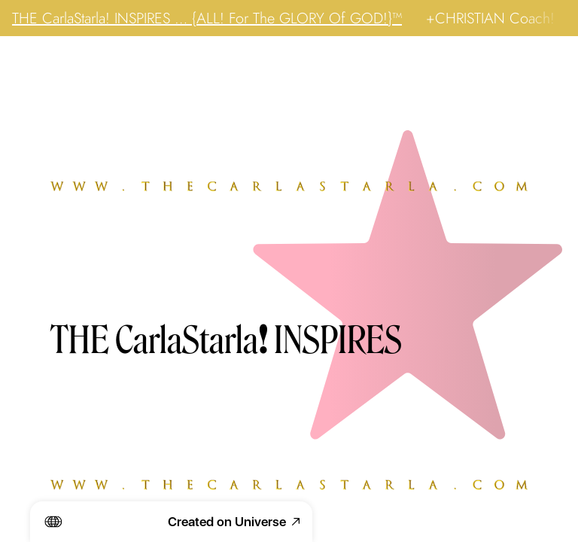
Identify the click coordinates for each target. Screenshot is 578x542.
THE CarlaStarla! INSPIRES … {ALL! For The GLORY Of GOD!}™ (207, 18)
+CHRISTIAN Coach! (490, 18)
